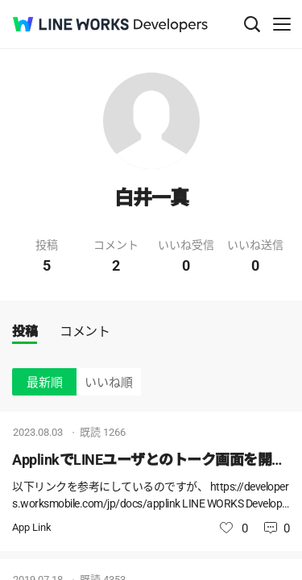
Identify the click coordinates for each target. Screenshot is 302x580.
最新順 (45, 382)
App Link (32, 527)
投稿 (24, 331)
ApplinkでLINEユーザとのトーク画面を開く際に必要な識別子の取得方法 (151, 459)
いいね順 (109, 382)
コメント (85, 331)
